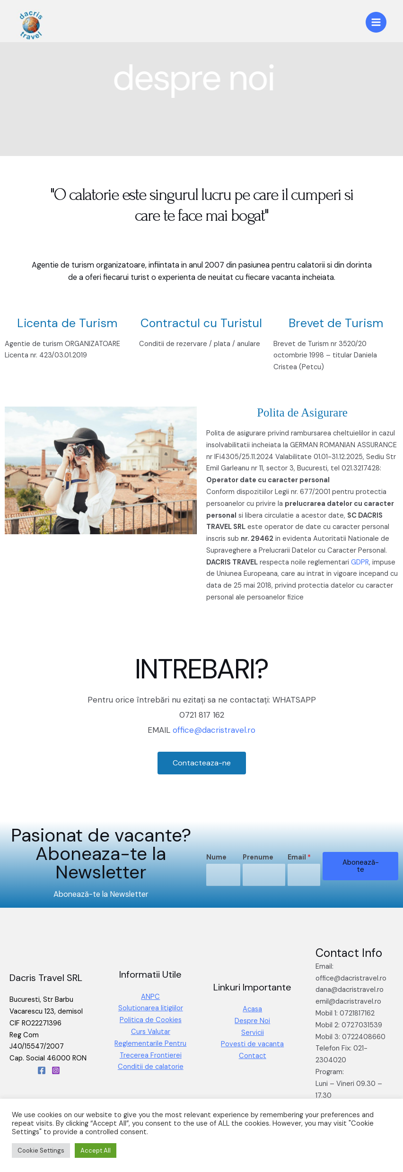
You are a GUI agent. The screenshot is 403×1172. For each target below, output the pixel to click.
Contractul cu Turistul (201, 323)
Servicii (252, 1032)
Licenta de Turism (67, 323)
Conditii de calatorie (151, 1066)
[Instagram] (56, 1070)
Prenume (258, 857)
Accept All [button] (95, 1150)
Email (299, 857)
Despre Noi (252, 1020)
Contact (252, 1055)
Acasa (252, 1009)
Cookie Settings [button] (41, 1150)
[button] (202, 763)
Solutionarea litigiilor (150, 1008)
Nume (216, 857)
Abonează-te (360, 866)
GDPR (360, 562)
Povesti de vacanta (252, 1044)
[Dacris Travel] (31, 24)
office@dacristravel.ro (214, 730)
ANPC (150, 996)
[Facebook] (41, 1070)
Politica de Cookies (151, 1020)
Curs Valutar (150, 1031)
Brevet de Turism (336, 323)
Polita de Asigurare (302, 412)
